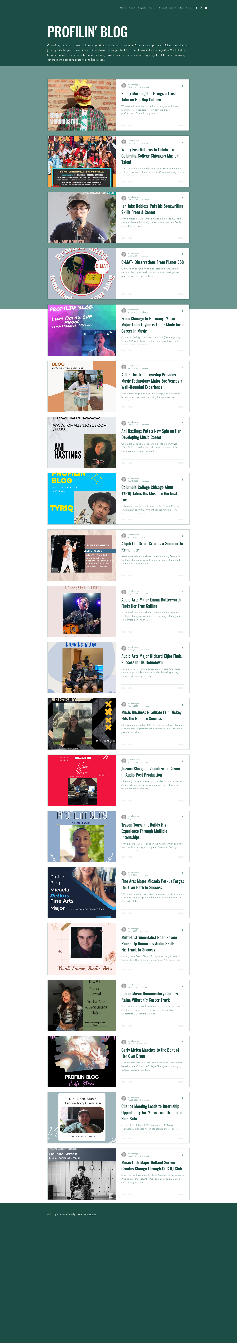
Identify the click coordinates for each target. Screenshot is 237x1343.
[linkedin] (205, 7)
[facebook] (196, 7)
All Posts (52, 70)
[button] (185, 70)
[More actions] (183, 85)
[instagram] (201, 7)
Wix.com (92, 1214)
